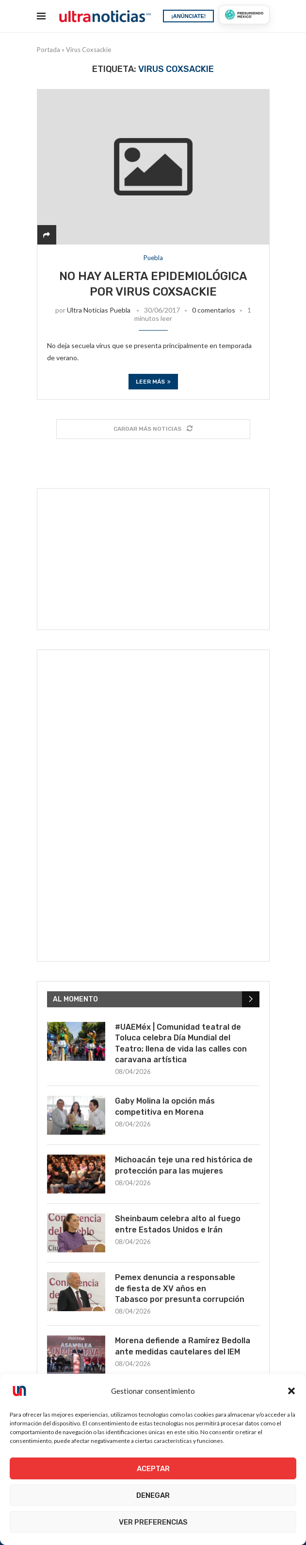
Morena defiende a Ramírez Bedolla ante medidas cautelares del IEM (182, 1346)
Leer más (153, 381)
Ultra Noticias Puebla (98, 310)
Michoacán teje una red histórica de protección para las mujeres (184, 1165)
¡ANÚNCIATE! (188, 16)
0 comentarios (213, 310)
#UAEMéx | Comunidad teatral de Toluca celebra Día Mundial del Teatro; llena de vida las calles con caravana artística (181, 1043)
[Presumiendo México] (244, 14)
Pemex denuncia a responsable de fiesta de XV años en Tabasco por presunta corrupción (179, 1288)
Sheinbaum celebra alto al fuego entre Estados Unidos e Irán (178, 1224)
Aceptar (153, 1468)
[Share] (46, 234)
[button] (291, 1391)
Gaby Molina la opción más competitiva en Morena (165, 1106)
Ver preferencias (153, 1522)
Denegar (153, 1495)
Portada (48, 49)
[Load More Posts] (153, 429)
